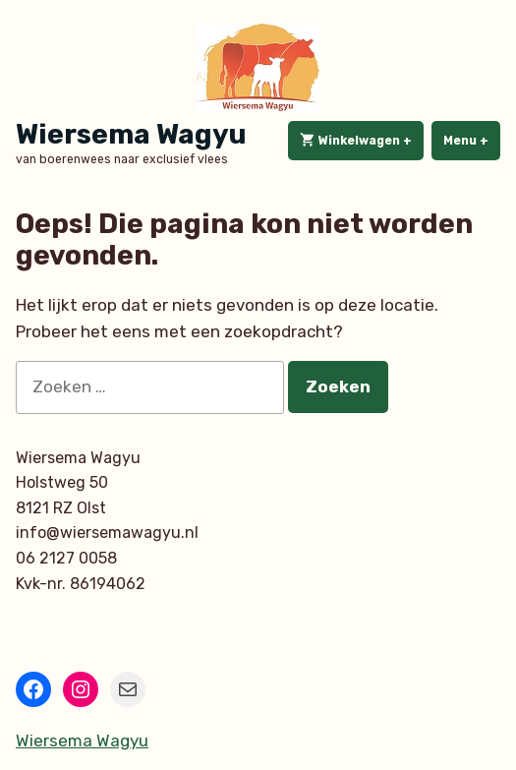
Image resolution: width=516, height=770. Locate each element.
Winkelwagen (362, 140)
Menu (471, 140)
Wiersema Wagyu (131, 134)
